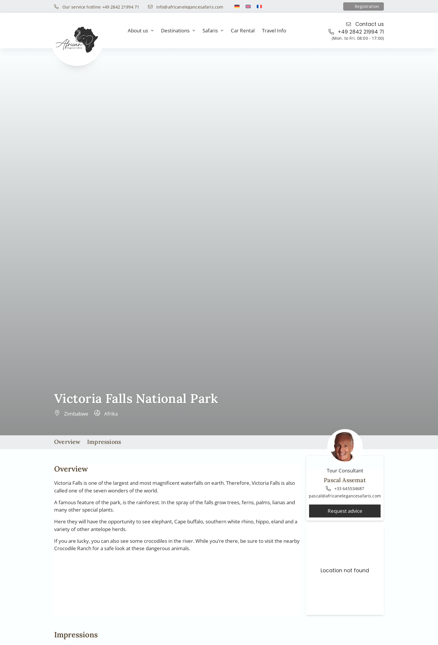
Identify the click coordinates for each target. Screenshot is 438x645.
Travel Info (274, 30)
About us (141, 30)
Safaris (213, 30)
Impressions (104, 441)
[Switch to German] (237, 6)
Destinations (178, 30)
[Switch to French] (259, 6)
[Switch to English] (248, 6)
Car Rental (243, 30)
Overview (67, 441)
